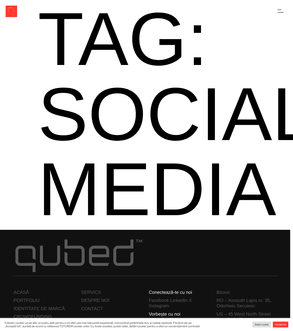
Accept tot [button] (280, 324)
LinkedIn (179, 300)
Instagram (159, 305)
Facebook (159, 300)
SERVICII (91, 292)
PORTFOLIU (27, 300)
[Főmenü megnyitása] (280, 11)
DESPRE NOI (95, 300)
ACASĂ (21, 292)
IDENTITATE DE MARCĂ (39, 308)
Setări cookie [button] (262, 324)
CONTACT (92, 308)
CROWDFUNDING (33, 316)
